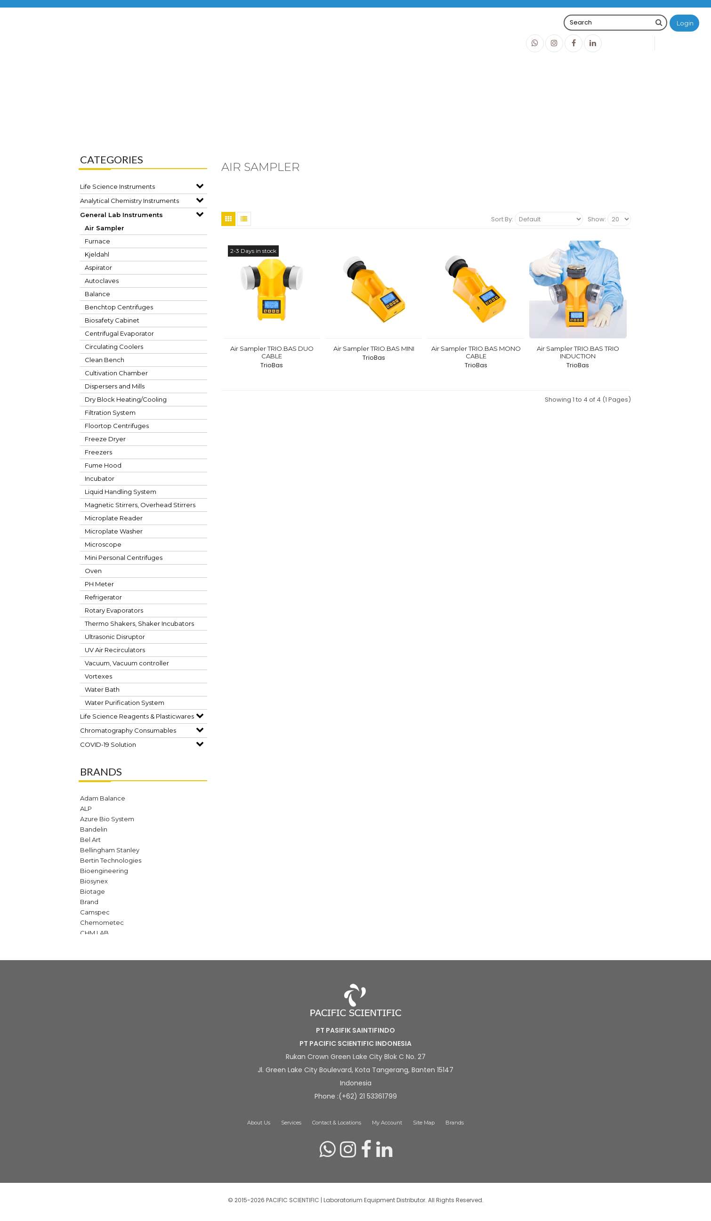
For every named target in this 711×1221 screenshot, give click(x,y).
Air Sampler (409, 117)
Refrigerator (103, 597)
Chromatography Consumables (128, 730)
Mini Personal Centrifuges (123, 557)
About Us (258, 1122)
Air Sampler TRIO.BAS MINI (373, 348)
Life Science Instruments (117, 186)
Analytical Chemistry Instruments (129, 200)
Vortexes (98, 676)
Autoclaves (102, 280)
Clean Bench (104, 360)
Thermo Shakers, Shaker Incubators (139, 623)
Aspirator (98, 267)
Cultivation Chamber (116, 373)
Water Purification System (124, 702)
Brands (409, 43)
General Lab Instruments (339, 117)
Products (456, 43)
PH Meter (99, 584)
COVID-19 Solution (108, 744)
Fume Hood (103, 465)
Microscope (103, 544)
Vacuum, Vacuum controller (127, 663)
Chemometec (102, 922)
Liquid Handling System (120, 491)
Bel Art (90, 839)
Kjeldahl (97, 254)
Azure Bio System (107, 819)
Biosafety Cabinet (112, 320)
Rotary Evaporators (114, 610)
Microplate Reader (114, 518)
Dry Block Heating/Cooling (126, 399)
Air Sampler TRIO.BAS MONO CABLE (476, 352)
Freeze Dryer (105, 439)
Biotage (92, 891)
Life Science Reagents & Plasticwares (137, 716)
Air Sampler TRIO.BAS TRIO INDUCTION (578, 352)
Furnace (97, 241)
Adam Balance (102, 798)
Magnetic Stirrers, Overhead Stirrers (140, 505)
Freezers (98, 452)
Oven (93, 570)
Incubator (99, 478)
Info (496, 43)
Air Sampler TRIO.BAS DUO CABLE (272, 352)
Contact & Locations (336, 1122)
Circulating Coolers (114, 346)
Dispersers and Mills (115, 386)
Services (291, 1122)
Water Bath (102, 689)
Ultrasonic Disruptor (115, 636)
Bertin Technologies (110, 860)
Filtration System (110, 412)
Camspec (95, 912)
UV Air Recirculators (115, 650)
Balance (97, 294)
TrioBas (271, 365)
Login (685, 23)
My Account (387, 1122)
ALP (86, 808)
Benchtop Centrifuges (119, 307)
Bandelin (93, 829)
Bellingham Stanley (109, 850)
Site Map (424, 1122)
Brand (89, 902)
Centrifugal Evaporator (119, 333)
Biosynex (94, 881)
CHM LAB (94, 933)
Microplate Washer (114, 531)
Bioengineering (104, 870)
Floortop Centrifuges (117, 425)
